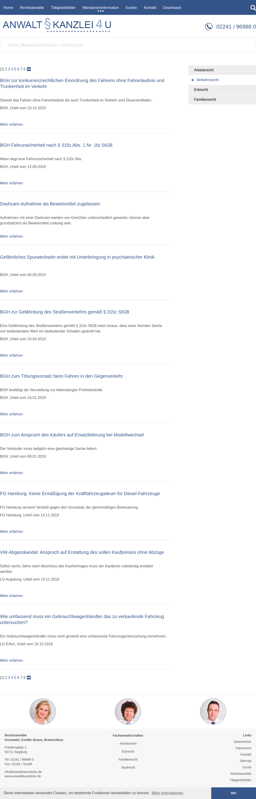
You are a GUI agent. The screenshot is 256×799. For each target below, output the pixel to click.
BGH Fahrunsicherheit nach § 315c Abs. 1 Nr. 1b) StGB (56, 145)
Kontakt (246, 754)
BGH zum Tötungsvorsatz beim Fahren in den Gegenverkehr (61, 376)
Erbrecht (201, 90)
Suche (246, 767)
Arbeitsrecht (204, 70)
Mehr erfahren (11, 124)
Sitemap (245, 761)
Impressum (243, 748)
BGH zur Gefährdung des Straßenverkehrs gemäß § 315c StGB (64, 311)
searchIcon (253, 8)
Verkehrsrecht (72, 45)
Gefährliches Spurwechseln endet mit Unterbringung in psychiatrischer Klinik (77, 257)
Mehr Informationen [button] (167, 793)
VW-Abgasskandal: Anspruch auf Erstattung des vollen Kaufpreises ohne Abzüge (82, 552)
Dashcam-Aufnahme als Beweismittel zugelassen (50, 203)
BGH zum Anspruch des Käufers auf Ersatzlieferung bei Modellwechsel (72, 434)
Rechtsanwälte (240, 773)
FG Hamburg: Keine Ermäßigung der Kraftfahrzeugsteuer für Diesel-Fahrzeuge (80, 493)
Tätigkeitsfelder (240, 780)
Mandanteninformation (39, 45)
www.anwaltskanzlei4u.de (23, 776)
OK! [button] (234, 793)
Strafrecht (128, 767)
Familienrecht (205, 99)
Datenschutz (242, 741)
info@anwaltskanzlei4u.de (23, 772)
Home (13, 45)
